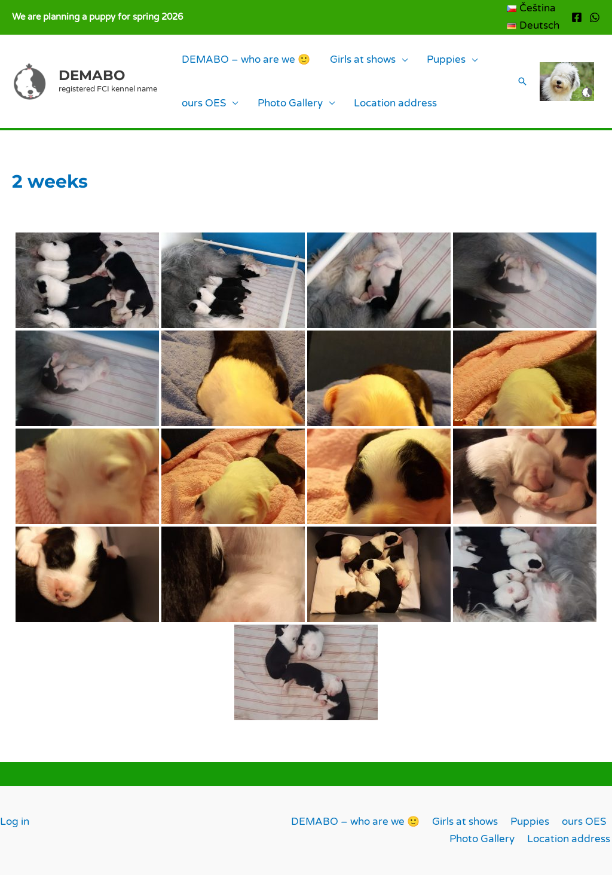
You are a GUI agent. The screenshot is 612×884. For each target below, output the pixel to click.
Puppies (412, 62)
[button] (515, 86)
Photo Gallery (269, 109)
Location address (361, 109)
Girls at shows (342, 62)
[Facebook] (576, 17)
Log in (14, 830)
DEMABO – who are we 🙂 (239, 62)
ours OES (197, 109)
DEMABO (92, 79)
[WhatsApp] (594, 17)
